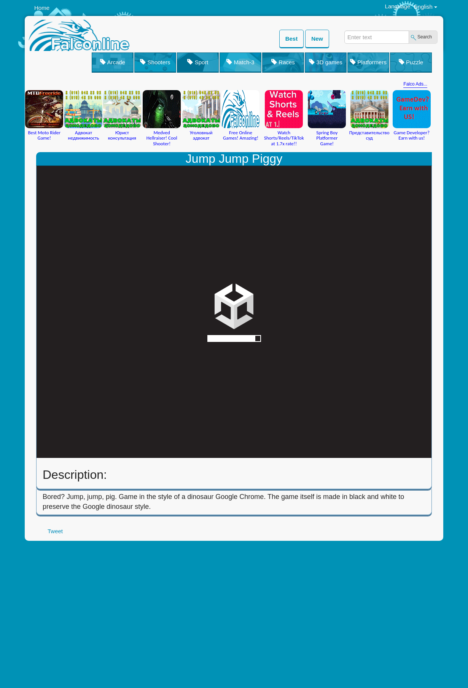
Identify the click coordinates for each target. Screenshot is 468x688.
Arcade (112, 62)
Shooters (155, 62)
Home (41, 8)
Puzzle (411, 62)
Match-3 (240, 62)
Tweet (55, 531)
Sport (197, 62)
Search (424, 37)
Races (283, 62)
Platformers (368, 62)
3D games (325, 62)
